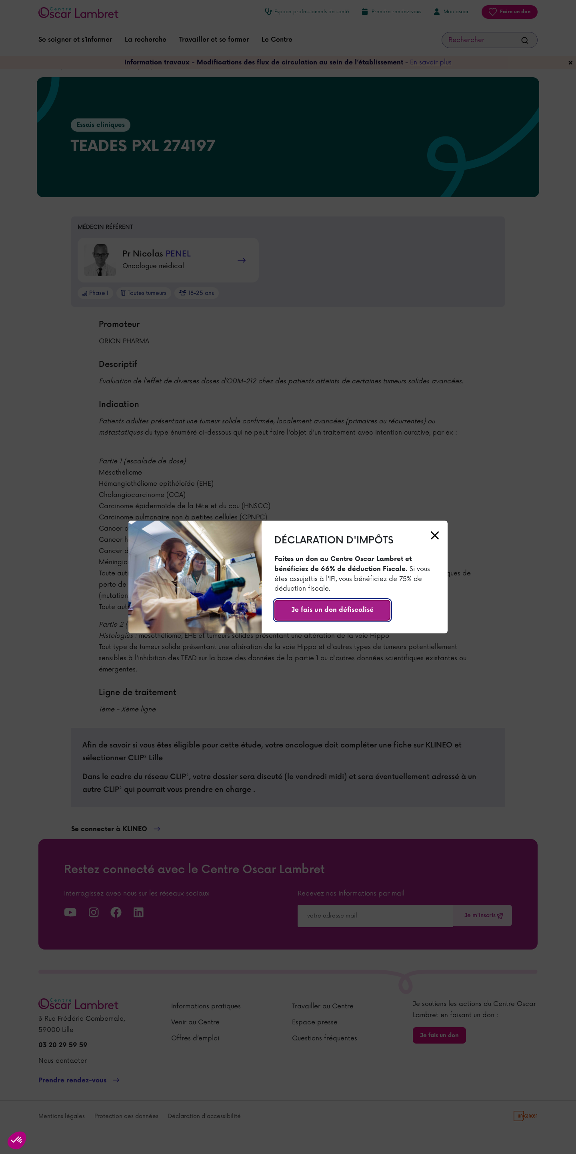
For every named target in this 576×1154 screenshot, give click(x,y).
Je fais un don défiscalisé (332, 610)
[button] (16, 1140)
